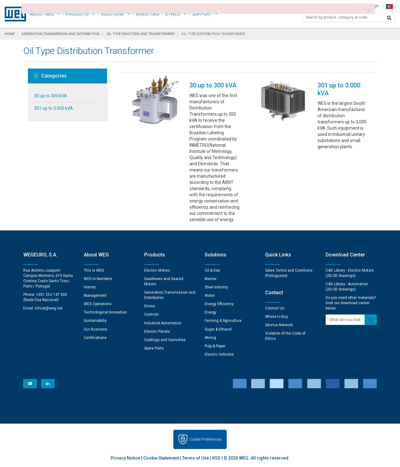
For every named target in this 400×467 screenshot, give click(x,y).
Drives (149, 306)
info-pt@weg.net (49, 308)
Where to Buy (276, 316)
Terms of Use (195, 458)
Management (95, 295)
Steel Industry (216, 287)
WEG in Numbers (98, 279)
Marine (210, 279)
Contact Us (274, 308)
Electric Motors (157, 270)
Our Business (95, 329)
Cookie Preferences (205, 439)
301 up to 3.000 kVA (53, 108)
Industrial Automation (162, 323)
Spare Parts (154, 348)
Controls (151, 314)
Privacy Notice (125, 458)
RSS (216, 458)
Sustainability (95, 320)
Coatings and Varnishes (165, 340)
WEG (13, 14)
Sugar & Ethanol (218, 329)
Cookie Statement (161, 458)
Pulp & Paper (215, 346)
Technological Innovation (105, 312)
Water (210, 295)
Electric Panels (157, 331)
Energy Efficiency (219, 304)
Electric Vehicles (219, 354)
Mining (210, 338)
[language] (391, 6)
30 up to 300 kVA (50, 95)
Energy (210, 312)
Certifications (95, 338)
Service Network (279, 325)
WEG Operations (98, 304)
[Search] (389, 18)
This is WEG (94, 270)
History (90, 287)
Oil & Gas (212, 270)
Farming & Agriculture (223, 320)
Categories (50, 76)
